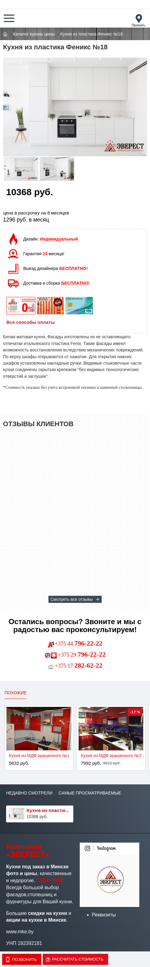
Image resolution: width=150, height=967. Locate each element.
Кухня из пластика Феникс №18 (49, 810)
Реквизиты (104, 914)
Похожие (16, 692)
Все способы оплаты (30, 322)
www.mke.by (20, 931)
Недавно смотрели (29, 793)
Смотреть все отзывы (71, 599)
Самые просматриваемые (89, 793)
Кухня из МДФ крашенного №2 (111, 755)
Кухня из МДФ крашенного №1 (39, 755)
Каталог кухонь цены (33, 34)
